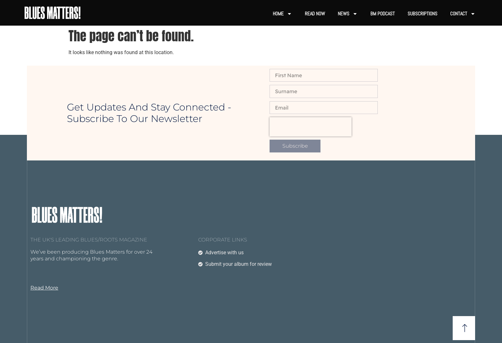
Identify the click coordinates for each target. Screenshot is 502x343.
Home (282, 14)
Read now (315, 13)
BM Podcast (382, 13)
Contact (462, 14)
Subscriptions (422, 13)
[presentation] (311, 126)
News (348, 14)
